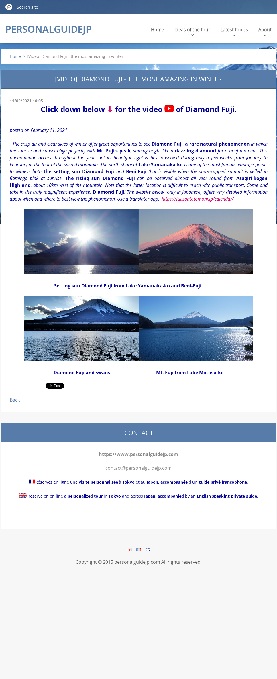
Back (15, 400)
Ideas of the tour (192, 31)
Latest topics (234, 31)
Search (8, 7)
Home (157, 29)
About (265, 31)
